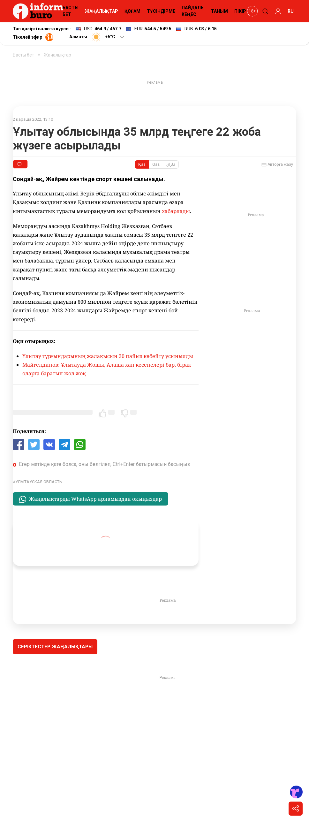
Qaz (156, 164)
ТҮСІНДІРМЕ (161, 11)
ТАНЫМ (219, 11)
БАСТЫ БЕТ (71, 11)
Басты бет (23, 54)
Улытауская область (38, 481)
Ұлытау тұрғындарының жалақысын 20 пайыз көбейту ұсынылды (107, 356)
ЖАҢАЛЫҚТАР (101, 11)
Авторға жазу (277, 164)
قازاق (170, 164)
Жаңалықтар (57, 54)
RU (291, 11)
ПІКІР (240, 11)
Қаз (142, 164)
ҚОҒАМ (132, 11)
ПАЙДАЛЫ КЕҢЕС (193, 11)
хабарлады (176, 211)
